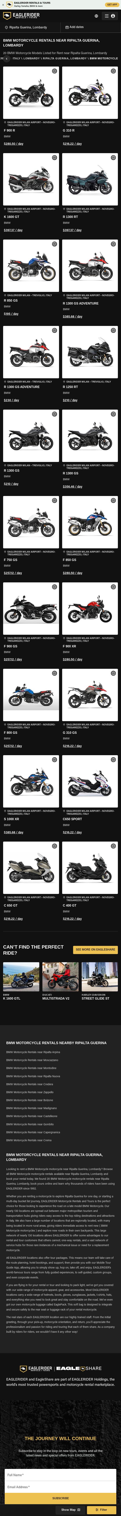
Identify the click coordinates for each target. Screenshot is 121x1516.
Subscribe (60, 1499)
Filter (101, 1510)
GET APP (112, 5)
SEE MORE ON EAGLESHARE (95, 950)
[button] (31, 107)
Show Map (70, 1510)
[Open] (60, 26)
